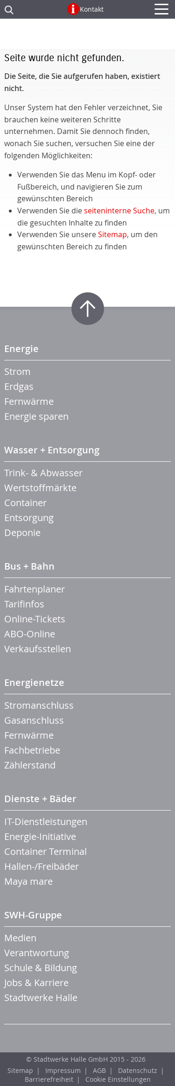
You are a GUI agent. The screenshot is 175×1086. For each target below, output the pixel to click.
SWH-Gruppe (33, 915)
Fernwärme (29, 401)
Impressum (63, 1070)
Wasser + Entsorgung (51, 450)
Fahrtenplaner (34, 589)
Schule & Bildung (40, 967)
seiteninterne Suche (119, 210)
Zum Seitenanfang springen (87, 308)
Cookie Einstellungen (118, 1079)
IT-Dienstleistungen (45, 821)
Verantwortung (36, 952)
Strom (17, 371)
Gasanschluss (34, 720)
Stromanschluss (39, 705)
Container (25, 502)
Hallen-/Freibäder (41, 866)
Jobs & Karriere (36, 982)
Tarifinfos (24, 604)
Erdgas (19, 386)
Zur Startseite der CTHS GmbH (87, 36)
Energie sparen (36, 416)
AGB (99, 1070)
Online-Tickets (34, 619)
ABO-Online (29, 634)
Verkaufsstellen (37, 648)
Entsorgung (29, 517)
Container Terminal (45, 851)
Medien (20, 937)
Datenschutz (137, 1070)
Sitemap (112, 234)
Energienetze (34, 682)
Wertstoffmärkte (40, 487)
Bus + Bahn (29, 566)
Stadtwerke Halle (40, 997)
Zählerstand (30, 765)
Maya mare (28, 881)
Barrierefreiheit (49, 1079)
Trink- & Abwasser (43, 472)
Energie (21, 348)
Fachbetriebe (32, 750)
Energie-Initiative (40, 836)
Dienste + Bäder (40, 798)
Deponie (22, 532)
